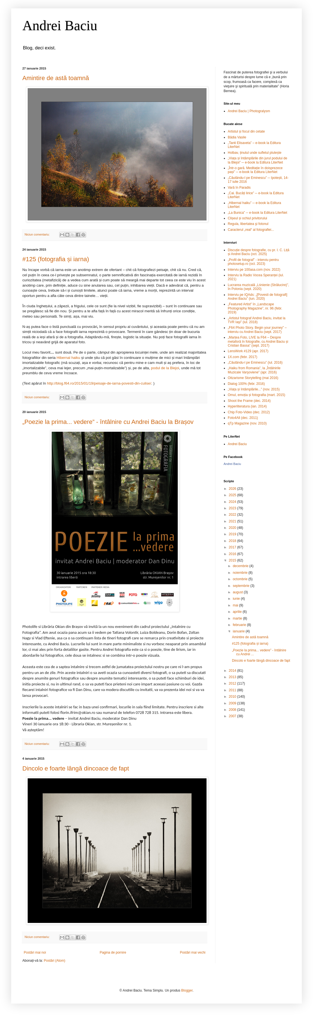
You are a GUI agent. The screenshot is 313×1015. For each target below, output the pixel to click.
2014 (233, 671)
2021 (233, 521)
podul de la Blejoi (165, 368)
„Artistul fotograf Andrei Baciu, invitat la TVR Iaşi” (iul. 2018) (256, 320)
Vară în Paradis (239, 187)
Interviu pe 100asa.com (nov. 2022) (254, 270)
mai (236, 605)
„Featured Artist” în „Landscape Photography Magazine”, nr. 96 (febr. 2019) (255, 308)
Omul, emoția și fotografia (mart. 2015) (256, 395)
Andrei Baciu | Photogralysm (249, 111)
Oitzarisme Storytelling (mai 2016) (253, 378)
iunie (237, 599)
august (238, 592)
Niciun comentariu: (37, 234)
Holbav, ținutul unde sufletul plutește (254, 153)
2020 (233, 528)
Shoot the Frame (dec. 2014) (249, 401)
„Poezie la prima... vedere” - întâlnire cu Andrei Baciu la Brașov (108, 421)
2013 (233, 677)
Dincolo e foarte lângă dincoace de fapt (75, 768)
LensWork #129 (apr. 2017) (248, 351)
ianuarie (239, 631)
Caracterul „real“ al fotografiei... (251, 230)
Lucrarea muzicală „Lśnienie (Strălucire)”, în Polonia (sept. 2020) (258, 287)
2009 (233, 703)
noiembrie (240, 573)
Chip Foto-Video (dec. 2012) (249, 412)
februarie (240, 625)
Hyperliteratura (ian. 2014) (247, 406)
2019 (233, 534)
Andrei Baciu (59, 25)
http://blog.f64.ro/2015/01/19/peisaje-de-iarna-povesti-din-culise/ (99, 383)
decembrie (241, 566)
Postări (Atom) (54, 961)
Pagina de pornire (113, 952)
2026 (233, 489)
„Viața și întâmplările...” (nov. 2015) (254, 389)
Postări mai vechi (192, 952)
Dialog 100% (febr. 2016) (246, 384)
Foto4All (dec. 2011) (243, 418)
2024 (233, 502)
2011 (233, 690)
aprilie (238, 612)
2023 (233, 508)
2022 (233, 515)
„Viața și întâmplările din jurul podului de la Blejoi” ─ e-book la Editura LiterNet (257, 160)
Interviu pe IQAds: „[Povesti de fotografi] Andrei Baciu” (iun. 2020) (257, 297)
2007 (233, 716)
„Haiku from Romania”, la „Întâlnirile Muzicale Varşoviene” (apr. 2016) (254, 370)
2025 (233, 495)
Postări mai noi (35, 952)
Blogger (187, 990)
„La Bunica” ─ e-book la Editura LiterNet (257, 213)
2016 (233, 554)
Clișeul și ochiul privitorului (247, 218)
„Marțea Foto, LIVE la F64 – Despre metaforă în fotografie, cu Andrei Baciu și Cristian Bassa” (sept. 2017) (258, 341)
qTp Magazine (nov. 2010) (247, 423)
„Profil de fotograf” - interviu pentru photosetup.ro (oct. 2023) (253, 262)
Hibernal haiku (68, 358)
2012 (233, 683)
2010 (233, 697)
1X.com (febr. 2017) (242, 357)
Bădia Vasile (237, 137)
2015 (233, 560)
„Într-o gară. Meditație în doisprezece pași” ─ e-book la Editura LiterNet (255, 170)
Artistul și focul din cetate (246, 131)
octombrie (240, 579)
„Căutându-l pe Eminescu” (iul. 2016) (255, 362)
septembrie (241, 586)
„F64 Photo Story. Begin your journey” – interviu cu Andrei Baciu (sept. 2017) (257, 329)
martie (238, 618)
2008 (233, 710)
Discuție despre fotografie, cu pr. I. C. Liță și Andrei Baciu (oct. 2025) (258, 252)
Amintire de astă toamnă (55, 78)
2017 (233, 547)
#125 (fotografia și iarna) (55, 259)
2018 (233, 541)
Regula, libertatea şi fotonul (248, 224)
